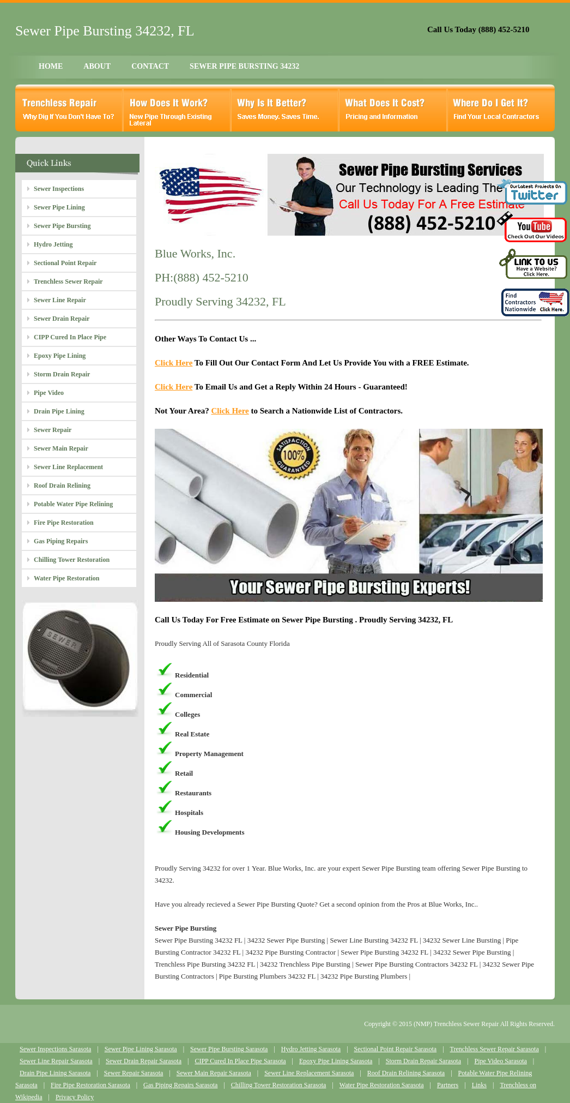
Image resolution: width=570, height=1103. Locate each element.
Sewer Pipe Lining (59, 207)
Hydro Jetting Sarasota (311, 1049)
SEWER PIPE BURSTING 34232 (244, 66)
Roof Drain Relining (62, 485)
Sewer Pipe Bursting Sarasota (229, 1049)
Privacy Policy (75, 1097)
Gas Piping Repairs (61, 541)
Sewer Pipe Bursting (62, 226)
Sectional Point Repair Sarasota (395, 1049)
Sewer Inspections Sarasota (55, 1049)
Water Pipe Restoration (66, 578)
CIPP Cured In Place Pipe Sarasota (240, 1061)
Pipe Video (49, 393)
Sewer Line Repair (60, 300)
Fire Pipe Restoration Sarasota (90, 1085)
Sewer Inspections (59, 189)
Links (479, 1085)
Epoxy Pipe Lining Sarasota (335, 1061)
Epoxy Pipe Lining (60, 355)
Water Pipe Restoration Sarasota (381, 1085)
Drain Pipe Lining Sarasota (55, 1073)
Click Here (173, 362)
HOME (51, 66)
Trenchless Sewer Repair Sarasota (494, 1049)
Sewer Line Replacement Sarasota (309, 1073)
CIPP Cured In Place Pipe (70, 337)
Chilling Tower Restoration (72, 560)
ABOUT (97, 66)
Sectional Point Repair (65, 263)
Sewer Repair (52, 430)
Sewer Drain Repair (61, 318)
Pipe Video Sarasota (500, 1061)
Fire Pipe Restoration (64, 522)
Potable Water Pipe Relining (73, 504)
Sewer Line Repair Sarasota (56, 1061)
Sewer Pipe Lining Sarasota (141, 1049)
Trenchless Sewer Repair (68, 281)
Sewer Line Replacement (68, 467)
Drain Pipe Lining (59, 411)
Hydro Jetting (53, 244)
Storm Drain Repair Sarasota (423, 1061)
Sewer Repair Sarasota (133, 1073)
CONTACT (150, 66)
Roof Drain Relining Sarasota (406, 1073)
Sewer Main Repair (61, 448)
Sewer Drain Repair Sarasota (143, 1061)
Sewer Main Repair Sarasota (214, 1073)
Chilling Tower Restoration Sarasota (278, 1085)
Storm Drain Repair (62, 374)
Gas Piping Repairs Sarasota (180, 1085)
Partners (447, 1085)
